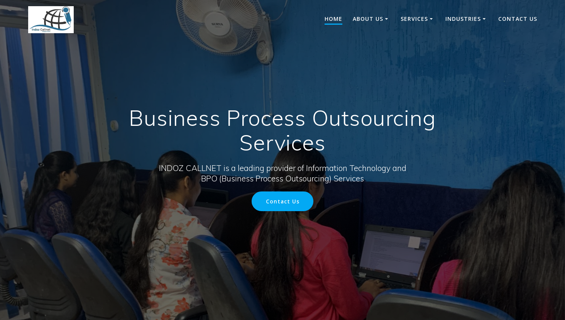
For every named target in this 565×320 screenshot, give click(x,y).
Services (414, 18)
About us (368, 18)
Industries (463, 18)
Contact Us (517, 18)
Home (333, 18)
